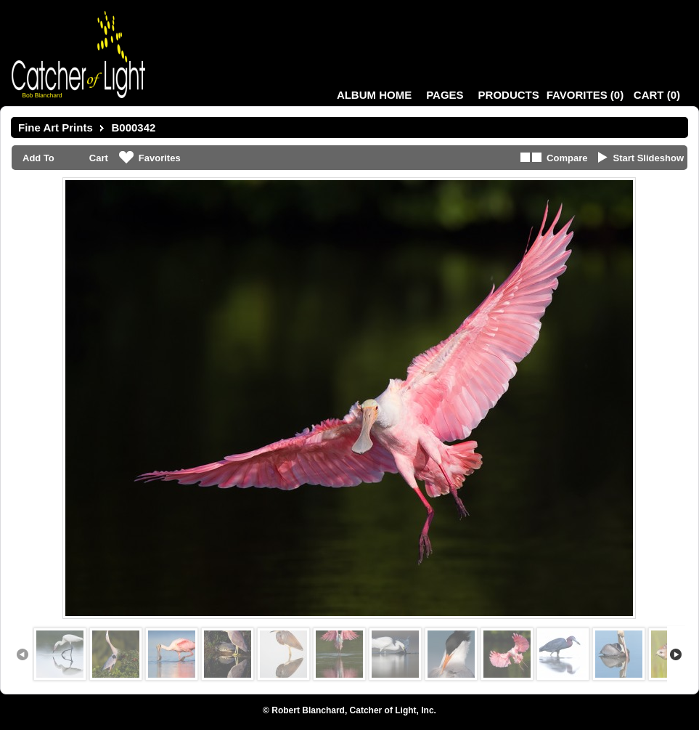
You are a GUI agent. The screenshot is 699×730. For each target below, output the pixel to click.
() (585, 95)
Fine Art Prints (55, 127)
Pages (444, 95)
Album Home (374, 95)
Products (508, 95)
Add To (38, 158)
